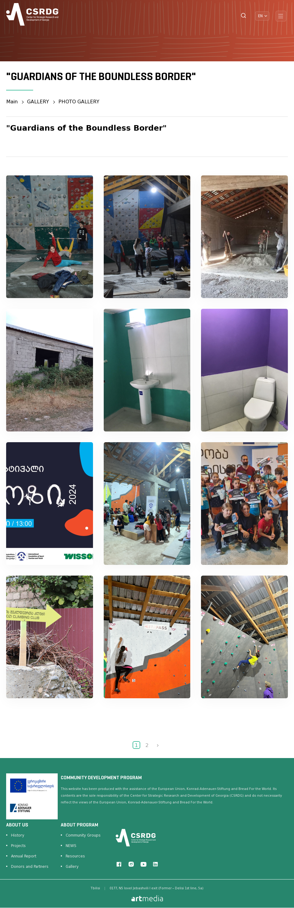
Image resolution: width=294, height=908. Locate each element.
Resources (75, 856)
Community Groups (83, 835)
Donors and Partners (29, 866)
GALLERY (38, 102)
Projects (18, 846)
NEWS (71, 846)
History (17, 835)
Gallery (72, 866)
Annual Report (23, 856)
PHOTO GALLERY (79, 102)
